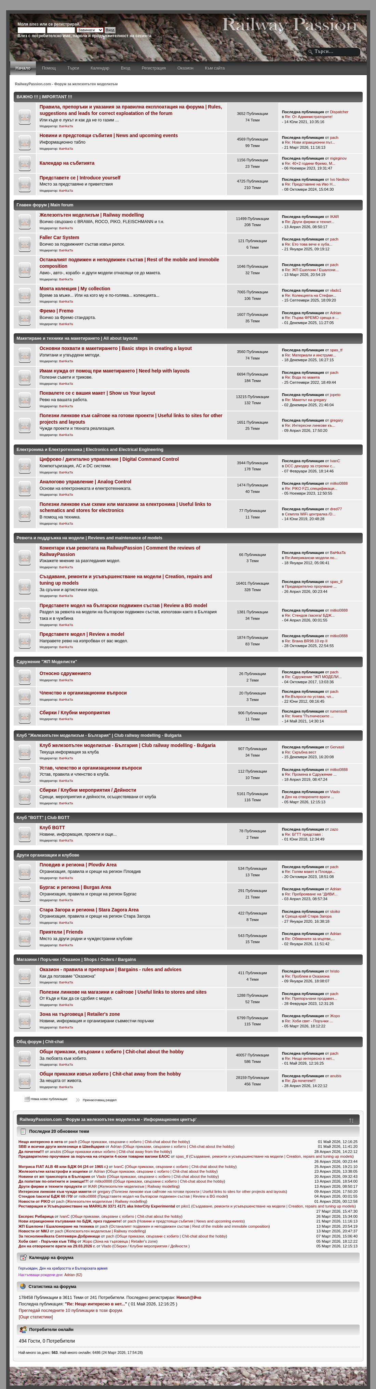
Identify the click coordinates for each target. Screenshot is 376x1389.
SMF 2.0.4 (166, 1375)
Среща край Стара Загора (308, 916)
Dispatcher (339, 112)
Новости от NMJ (34, 1231)
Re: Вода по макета (302, 377)
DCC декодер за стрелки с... (310, 466)
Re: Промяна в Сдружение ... (311, 774)
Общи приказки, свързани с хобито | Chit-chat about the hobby (112, 1051)
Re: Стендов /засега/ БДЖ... (310, 615)
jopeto (335, 395)
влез (34, 24)
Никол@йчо (188, 1297)
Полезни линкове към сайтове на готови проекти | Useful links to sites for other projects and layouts (199, 1191)
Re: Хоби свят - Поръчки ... (309, 1021)
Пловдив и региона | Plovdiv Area (78, 864)
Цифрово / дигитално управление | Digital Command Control (109, 459)
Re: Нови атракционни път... (310, 142)
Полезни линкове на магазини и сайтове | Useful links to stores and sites (123, 992)
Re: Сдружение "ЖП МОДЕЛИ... (313, 677)
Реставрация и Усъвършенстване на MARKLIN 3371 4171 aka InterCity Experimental (96, 1206)
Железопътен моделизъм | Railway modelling (92, 215)
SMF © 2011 (186, 1375)
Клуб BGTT (52, 827)
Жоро (335, 1016)
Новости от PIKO (34, 1201)
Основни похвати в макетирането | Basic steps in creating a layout (116, 348)
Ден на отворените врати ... (309, 797)
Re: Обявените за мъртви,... (310, 939)
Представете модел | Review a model (82, 634)
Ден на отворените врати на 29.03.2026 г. (57, 1246)
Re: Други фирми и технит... (309, 222)
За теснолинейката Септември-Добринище (59, 1236)
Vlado (335, 792)
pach (334, 137)
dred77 (336, 509)
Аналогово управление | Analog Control (85, 481)
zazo (334, 829)
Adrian (335, 313)
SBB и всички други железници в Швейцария (62, 1146)
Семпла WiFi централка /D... (310, 514)
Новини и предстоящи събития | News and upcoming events (109, 135)
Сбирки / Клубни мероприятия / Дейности (88, 790)
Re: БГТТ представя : (304, 834)
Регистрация (154, 68)
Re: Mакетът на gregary (305, 400)
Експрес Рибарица (36, 1216)
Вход (125, 68)
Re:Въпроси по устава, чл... (309, 696)
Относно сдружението (65, 673)
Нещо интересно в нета (40, 1142)
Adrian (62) (73, 1275)
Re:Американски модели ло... (311, 558)
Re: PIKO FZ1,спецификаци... (311, 488)
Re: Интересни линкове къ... (310, 425)
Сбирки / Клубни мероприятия (75, 712)
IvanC (335, 461)
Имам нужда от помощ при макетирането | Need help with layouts (115, 371)
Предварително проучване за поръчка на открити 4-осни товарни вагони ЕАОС (94, 1156)
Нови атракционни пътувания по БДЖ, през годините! (70, 1221)
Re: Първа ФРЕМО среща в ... (312, 318)
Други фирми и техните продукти (50, 1186)
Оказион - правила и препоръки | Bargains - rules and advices (111, 969)
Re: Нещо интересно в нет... (310, 1058)
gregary (336, 420)
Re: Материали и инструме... (310, 355)
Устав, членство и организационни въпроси (91, 768)
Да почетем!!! (31, 1152)
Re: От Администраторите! (309, 117)
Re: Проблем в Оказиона (307, 976)
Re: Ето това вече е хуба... (308, 244)
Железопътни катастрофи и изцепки (53, 1171)
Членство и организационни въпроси (83, 693)
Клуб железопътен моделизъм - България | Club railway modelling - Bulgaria (128, 745)
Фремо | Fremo (56, 310)
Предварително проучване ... (311, 586)
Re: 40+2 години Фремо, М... (310, 163)
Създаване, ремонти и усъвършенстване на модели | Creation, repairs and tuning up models (271, 1156)
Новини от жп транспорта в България (54, 1176)
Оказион (185, 68)
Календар (100, 68)
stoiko (335, 911)
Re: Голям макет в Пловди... (310, 871)
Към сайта (215, 68)
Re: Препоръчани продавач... (311, 998)
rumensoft (338, 711)
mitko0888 (339, 483)
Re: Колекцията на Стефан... (310, 295)
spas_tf (336, 350)
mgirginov (338, 158)
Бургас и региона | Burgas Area (75, 887)
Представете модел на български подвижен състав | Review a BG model (123, 605)
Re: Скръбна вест (301, 752)
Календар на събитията (67, 163)
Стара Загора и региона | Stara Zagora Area (89, 909)
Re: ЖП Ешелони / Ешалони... (312, 270)
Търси (73, 68)
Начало (23, 68)
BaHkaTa (66, 126)
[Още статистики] (36, 1317)
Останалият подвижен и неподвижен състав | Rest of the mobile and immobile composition (189, 1226)
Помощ (49, 68)
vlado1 (335, 290)
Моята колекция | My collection (75, 288)
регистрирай (66, 24)
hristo (334, 971)
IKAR (334, 217)
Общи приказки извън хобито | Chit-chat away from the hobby (110, 1074)
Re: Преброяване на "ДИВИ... (311, 894)
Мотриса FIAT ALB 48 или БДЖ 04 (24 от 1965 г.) (63, 1167)
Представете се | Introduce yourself (80, 177)
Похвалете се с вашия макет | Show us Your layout (97, 393)
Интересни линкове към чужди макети (54, 1191)
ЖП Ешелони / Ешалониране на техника (56, 1226)
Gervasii (337, 747)
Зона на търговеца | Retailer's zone (80, 1014)
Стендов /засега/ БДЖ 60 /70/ (45, 1196)
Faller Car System (59, 237)
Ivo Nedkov (339, 179)
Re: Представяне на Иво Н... (310, 184)
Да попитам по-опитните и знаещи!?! (53, 1181)
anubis (335, 1076)
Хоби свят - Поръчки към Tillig (47, 1241)
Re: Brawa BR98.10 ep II (306, 641)
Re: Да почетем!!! (300, 1081)
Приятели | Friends (61, 932)
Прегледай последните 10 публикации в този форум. (71, 1310)
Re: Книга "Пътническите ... (309, 716)
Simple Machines (210, 1375)
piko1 (185, 1206)
